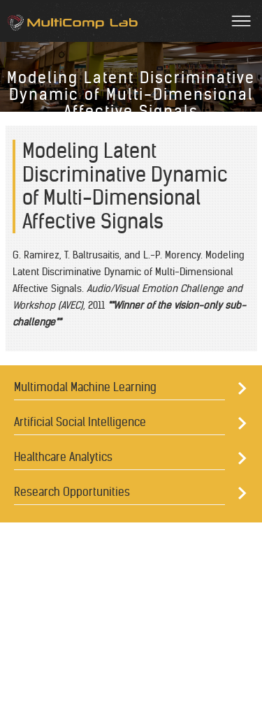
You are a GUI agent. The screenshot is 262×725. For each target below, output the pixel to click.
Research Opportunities (72, 492)
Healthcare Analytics (63, 457)
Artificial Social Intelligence (80, 422)
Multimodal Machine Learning (85, 387)
